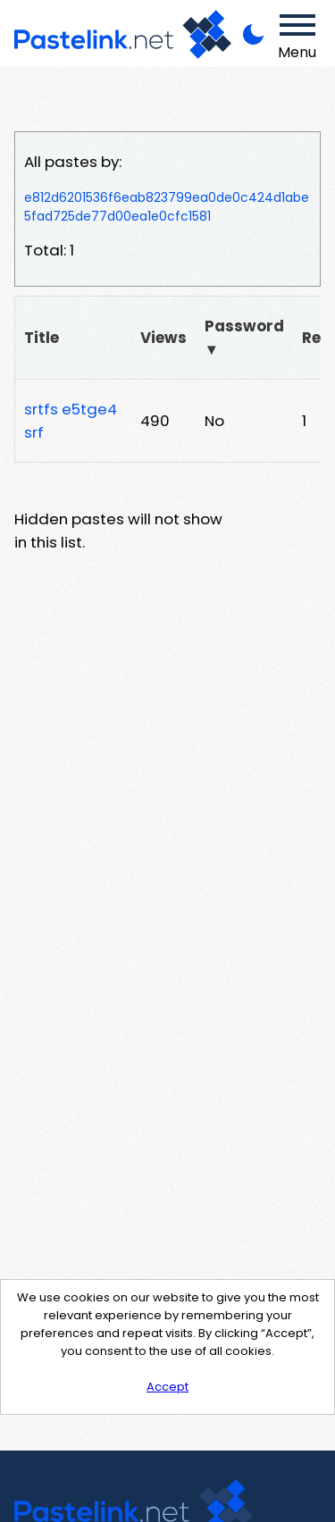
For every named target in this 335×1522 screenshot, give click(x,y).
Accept (167, 1386)
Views (163, 337)
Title (41, 337)
